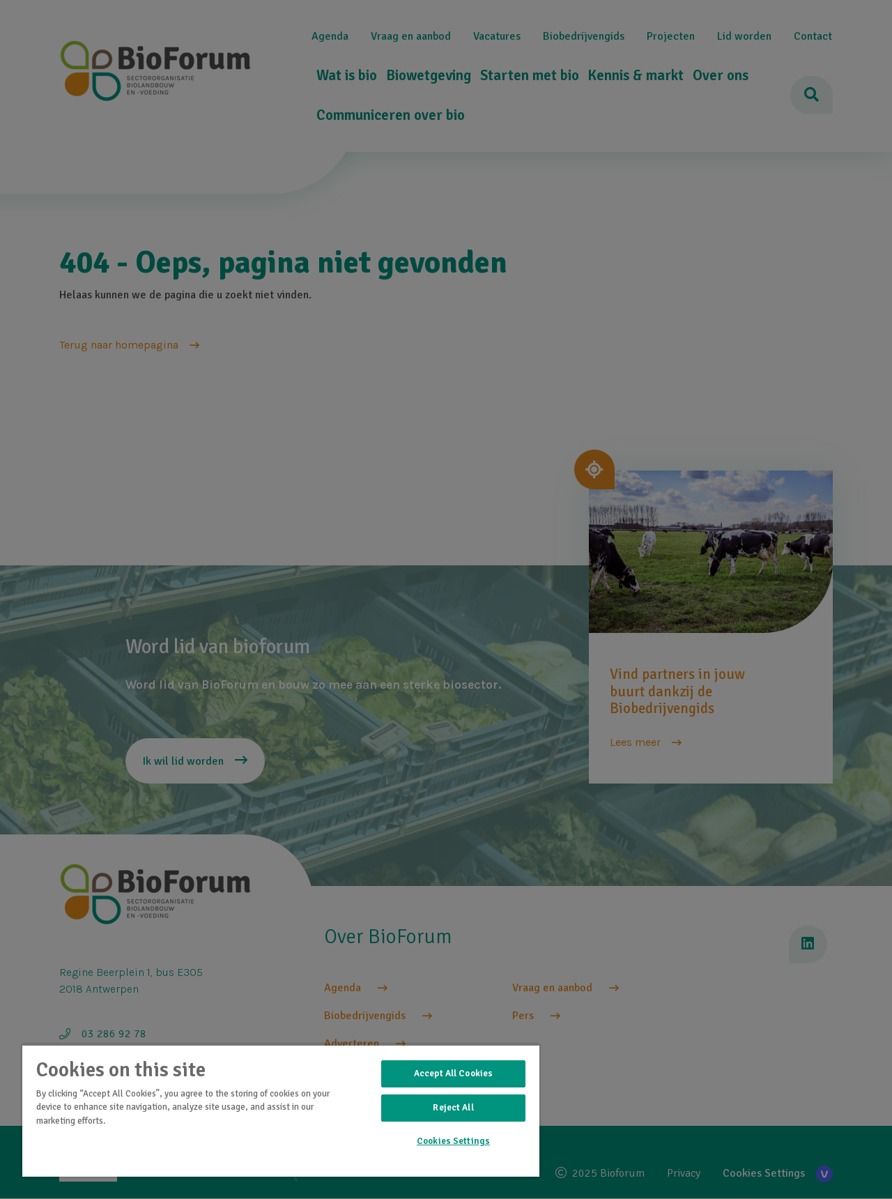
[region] (280, 1110)
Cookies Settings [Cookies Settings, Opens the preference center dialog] (453, 1141)
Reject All (453, 1107)
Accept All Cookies (453, 1073)
